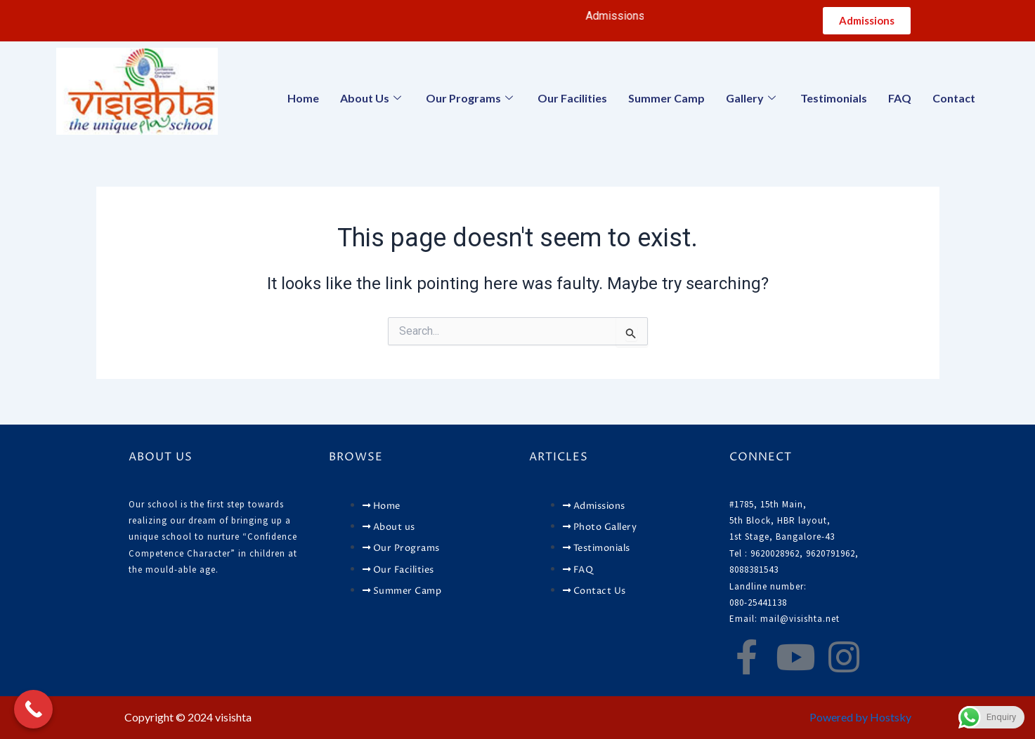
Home (303, 98)
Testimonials (833, 98)
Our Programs (471, 98)
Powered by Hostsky (860, 717)
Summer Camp (666, 98)
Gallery (752, 98)
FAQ (899, 98)
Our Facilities (572, 98)
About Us (372, 98)
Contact (953, 98)
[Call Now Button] (33, 709)
